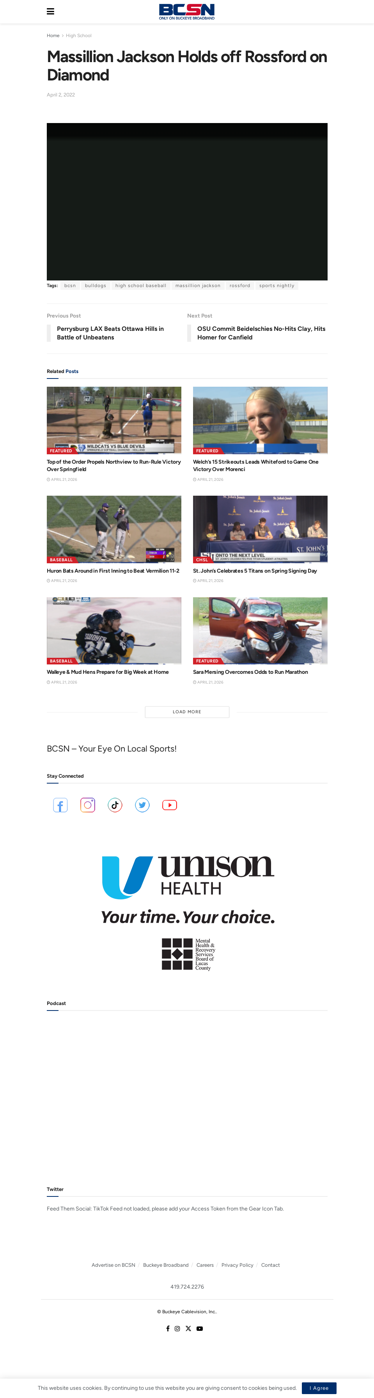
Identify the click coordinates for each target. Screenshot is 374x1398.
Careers (205, 1265)
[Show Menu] (50, 11)
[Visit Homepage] (186, 12)
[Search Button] (324, 11)
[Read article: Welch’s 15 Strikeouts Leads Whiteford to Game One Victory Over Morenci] (260, 420)
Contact (270, 1265)
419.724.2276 (187, 1287)
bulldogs (95, 285)
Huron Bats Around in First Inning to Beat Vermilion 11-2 (113, 571)
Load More (187, 711)
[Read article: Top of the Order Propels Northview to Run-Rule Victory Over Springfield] (114, 420)
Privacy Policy (237, 1265)
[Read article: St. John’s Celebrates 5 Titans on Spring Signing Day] (260, 529)
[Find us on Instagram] (177, 1329)
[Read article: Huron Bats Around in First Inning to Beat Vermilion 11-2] (114, 529)
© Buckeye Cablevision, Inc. (186, 1311)
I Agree (319, 1388)
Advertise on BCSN (113, 1265)
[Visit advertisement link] (187, 908)
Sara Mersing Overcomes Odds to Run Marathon (250, 672)
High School (79, 35)
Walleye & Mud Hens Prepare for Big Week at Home (108, 672)
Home (53, 35)
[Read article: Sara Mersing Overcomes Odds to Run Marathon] (260, 631)
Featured (61, 451)
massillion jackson (198, 285)
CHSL (202, 559)
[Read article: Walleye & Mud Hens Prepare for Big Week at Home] (114, 631)
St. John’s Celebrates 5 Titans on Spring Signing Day (255, 571)
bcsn (70, 285)
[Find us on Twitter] (188, 1329)
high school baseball (141, 285)
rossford (240, 285)
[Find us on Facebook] (168, 1329)
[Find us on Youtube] (200, 1329)
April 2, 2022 (61, 95)
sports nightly (276, 285)
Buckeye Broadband (166, 1265)
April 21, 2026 (62, 479)
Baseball (61, 559)
